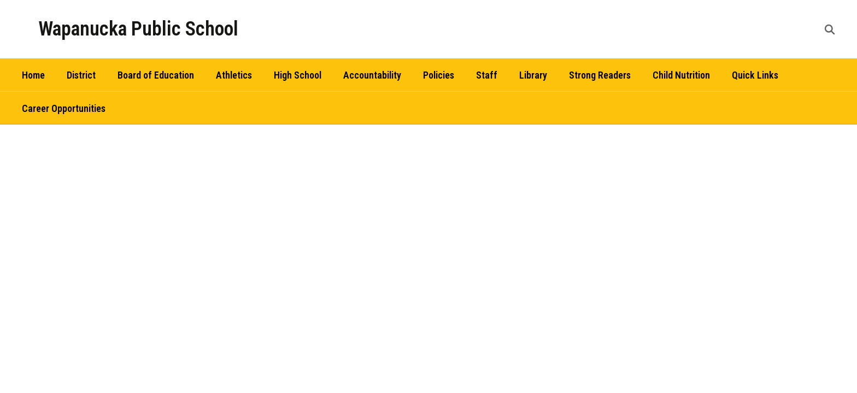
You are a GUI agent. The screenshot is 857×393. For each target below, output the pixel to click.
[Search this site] (829, 29)
